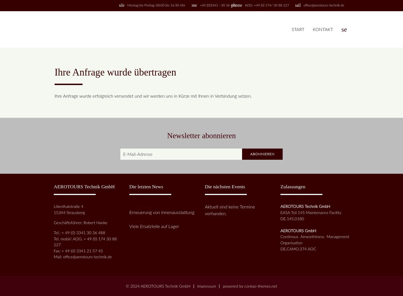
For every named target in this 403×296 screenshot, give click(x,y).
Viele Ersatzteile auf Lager (154, 226)
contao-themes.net (260, 286)
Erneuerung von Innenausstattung (162, 212)
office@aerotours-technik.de (324, 5)
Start (298, 29)
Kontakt (323, 29)
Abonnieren (262, 154)
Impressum (206, 286)
